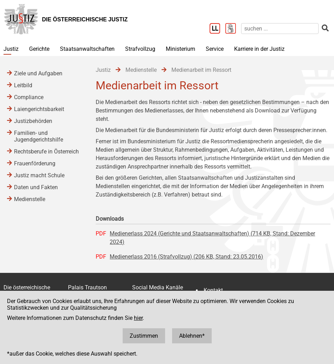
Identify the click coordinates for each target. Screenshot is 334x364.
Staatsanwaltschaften (87, 49)
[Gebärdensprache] (233, 29)
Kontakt (213, 290)
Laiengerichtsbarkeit (39, 109)
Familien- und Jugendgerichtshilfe (38, 136)
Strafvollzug (140, 49)
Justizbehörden (33, 121)
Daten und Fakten (36, 187)
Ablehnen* (192, 335)
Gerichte (39, 49)
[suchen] (280, 28)
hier (138, 318)
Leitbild (23, 85)
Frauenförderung (34, 163)
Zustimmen (144, 335)
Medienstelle (29, 199)
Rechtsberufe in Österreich (46, 151)
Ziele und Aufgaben (38, 73)
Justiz (11, 49)
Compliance (28, 97)
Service (215, 49)
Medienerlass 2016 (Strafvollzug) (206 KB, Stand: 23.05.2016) (186, 256)
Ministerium (180, 49)
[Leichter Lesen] (217, 29)
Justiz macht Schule (39, 175)
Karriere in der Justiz (259, 49)
